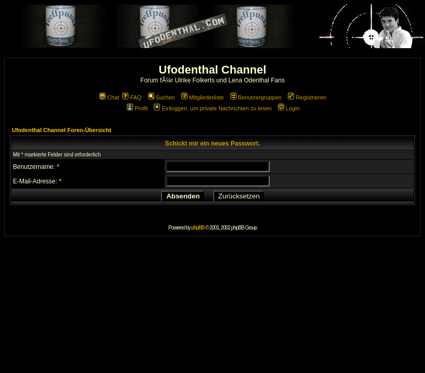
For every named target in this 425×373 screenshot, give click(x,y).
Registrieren (307, 97)
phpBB (198, 228)
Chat (109, 97)
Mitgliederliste (202, 97)
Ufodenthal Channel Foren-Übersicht (61, 130)
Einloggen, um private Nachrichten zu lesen (212, 108)
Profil (137, 108)
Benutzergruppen (256, 97)
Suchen (161, 97)
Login (289, 108)
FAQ (131, 97)
